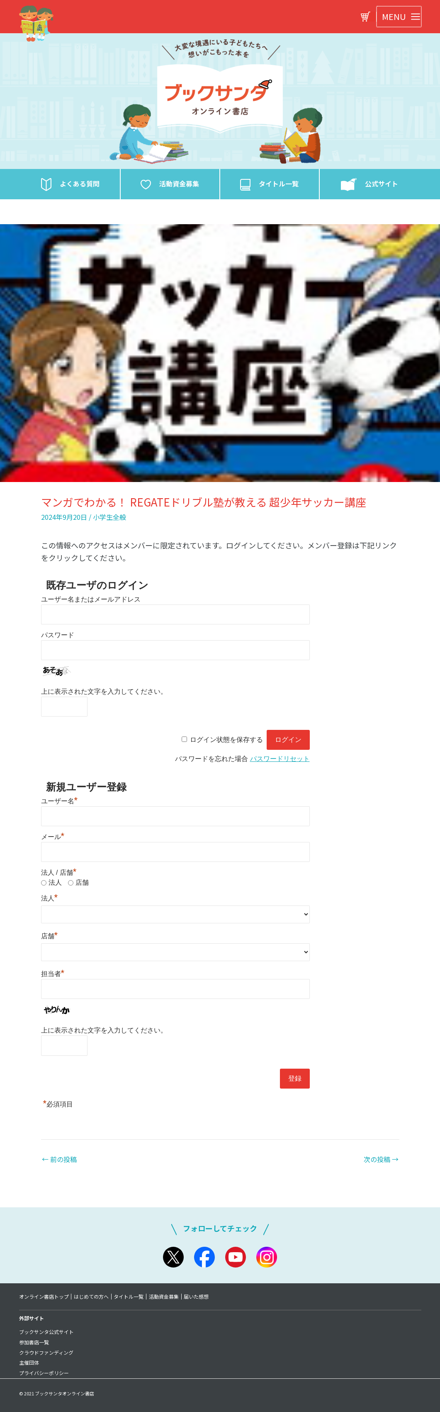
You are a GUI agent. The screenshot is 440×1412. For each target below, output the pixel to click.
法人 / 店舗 (59, 872)
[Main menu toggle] (399, 16)
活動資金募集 (165, 1296)
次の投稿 (381, 1159)
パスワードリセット (280, 758)
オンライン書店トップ (44, 1296)
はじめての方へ (91, 1296)
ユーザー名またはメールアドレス (91, 599)
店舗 (82, 882)
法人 (55, 882)
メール (53, 836)
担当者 (53, 973)
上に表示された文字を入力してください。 (104, 691)
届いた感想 (197, 1296)
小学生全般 (109, 517)
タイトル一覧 (129, 1296)
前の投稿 (59, 1159)
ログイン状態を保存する (226, 739)
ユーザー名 (59, 801)
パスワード (57, 635)
